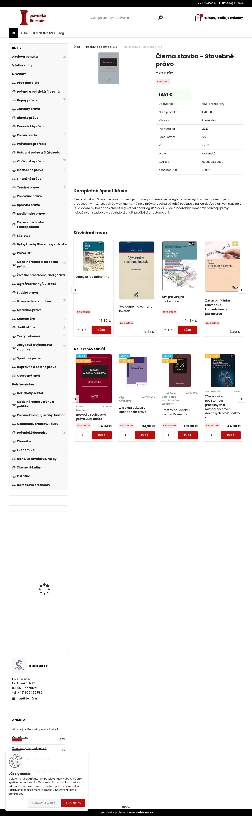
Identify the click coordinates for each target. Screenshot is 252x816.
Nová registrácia (232, 3)
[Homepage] (13, 33)
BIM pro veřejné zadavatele (173, 299)
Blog (61, 33)
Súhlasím (73, 803)
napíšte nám (27, 698)
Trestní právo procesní (48, 632)
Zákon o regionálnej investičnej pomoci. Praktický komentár (46, 595)
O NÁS (25, 33)
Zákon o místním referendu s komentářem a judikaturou (217, 307)
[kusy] (82, 330)
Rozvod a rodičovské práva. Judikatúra (91, 417)
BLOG (126, 807)
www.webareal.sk (141, 812)
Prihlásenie (209, 3)
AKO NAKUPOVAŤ (43, 33)
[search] (160, 17)
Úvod (77, 47)
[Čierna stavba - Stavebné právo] (108, 68)
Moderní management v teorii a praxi (49, 538)
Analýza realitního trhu (92, 277)
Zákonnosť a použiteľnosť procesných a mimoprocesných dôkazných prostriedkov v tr (222, 406)
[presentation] (75, 290)
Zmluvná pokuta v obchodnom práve (132, 410)
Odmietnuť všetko (43, 803)
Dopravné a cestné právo (101, 47)
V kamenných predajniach (29, 748)
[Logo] (34, 18)
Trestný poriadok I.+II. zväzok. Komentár (177, 412)
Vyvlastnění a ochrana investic (136, 309)
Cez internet (20, 737)
